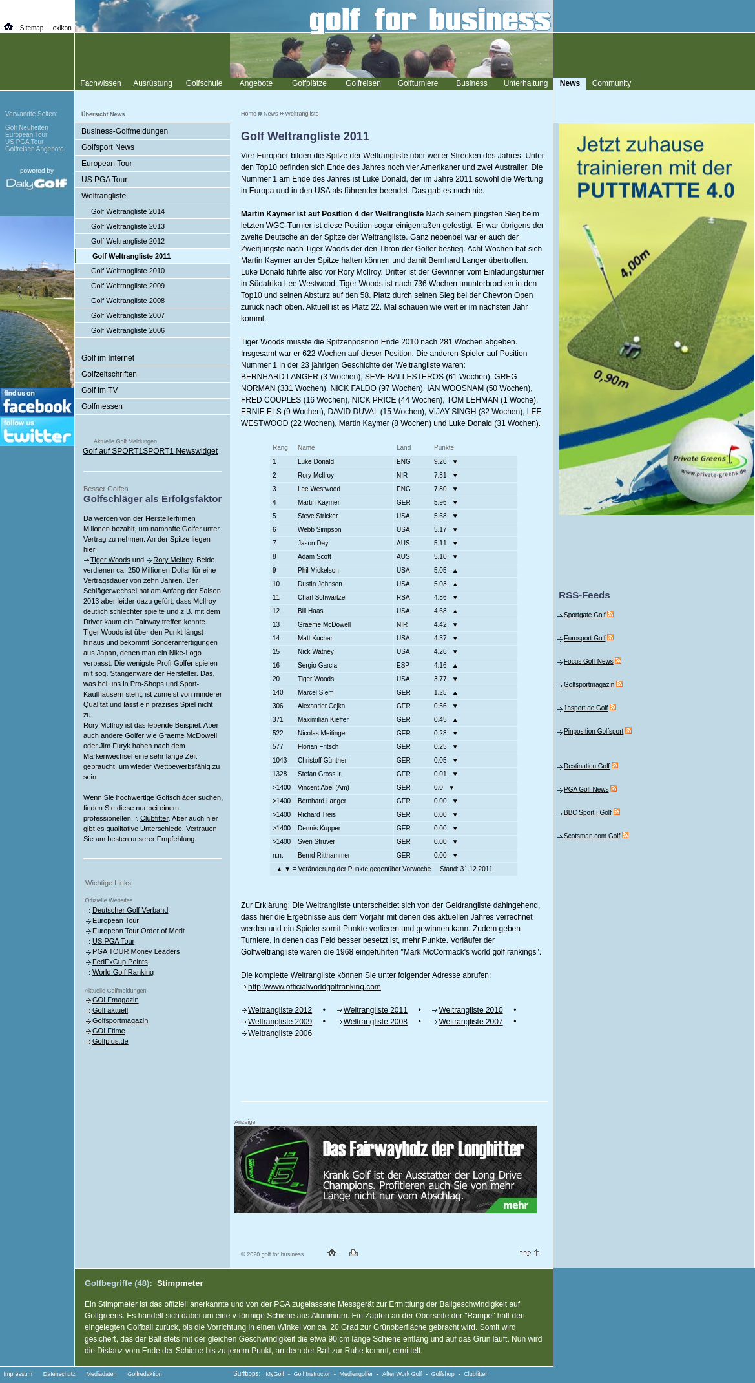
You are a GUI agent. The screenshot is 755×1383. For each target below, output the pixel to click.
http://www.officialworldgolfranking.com (314, 986)
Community (612, 83)
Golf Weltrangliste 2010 (128, 271)
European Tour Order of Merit (138, 930)
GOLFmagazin (115, 1000)
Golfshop (443, 1374)
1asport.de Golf (586, 708)
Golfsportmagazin (120, 1020)
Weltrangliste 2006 (280, 1033)
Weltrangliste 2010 (470, 1010)
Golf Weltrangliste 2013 (128, 226)
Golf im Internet (107, 358)
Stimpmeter (180, 1283)
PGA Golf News (586, 789)
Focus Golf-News (589, 661)
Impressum (18, 1374)
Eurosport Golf (584, 638)
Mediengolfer (356, 1374)
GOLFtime (108, 1031)
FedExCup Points (120, 962)
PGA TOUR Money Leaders (136, 951)
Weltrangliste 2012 (280, 1010)
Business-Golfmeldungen (124, 131)
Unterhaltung (526, 83)
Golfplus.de (110, 1041)
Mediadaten (101, 1374)
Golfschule (204, 83)
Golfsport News (107, 147)
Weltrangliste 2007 (470, 1021)
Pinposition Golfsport (593, 731)
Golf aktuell (110, 1010)
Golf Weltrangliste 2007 (128, 315)
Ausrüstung (152, 83)
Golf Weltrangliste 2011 (131, 256)
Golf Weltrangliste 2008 (128, 300)
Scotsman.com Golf (592, 835)
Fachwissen (100, 83)
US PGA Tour (104, 179)
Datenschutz (59, 1374)
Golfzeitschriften (109, 374)
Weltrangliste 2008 (376, 1021)
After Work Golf (402, 1374)
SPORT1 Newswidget (180, 451)
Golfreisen (363, 83)
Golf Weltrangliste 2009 (128, 286)
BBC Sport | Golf (588, 812)
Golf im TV (99, 390)
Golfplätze (309, 83)
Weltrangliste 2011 (376, 1010)
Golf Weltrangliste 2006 (128, 330)
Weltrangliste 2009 (280, 1021)
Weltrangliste (302, 114)
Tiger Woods (110, 560)
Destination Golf (587, 766)
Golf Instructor (312, 1374)
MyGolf (275, 1374)
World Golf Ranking (123, 972)
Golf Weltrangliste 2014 (128, 211)
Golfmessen (102, 406)
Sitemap (32, 28)
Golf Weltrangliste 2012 (128, 241)
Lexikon (60, 28)
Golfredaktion (144, 1374)
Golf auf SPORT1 (113, 451)
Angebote (256, 83)
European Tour (106, 163)
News (271, 114)
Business (472, 83)
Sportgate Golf (584, 614)
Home (248, 114)
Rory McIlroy (172, 560)
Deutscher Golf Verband (130, 910)
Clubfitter (154, 818)
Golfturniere (418, 83)
